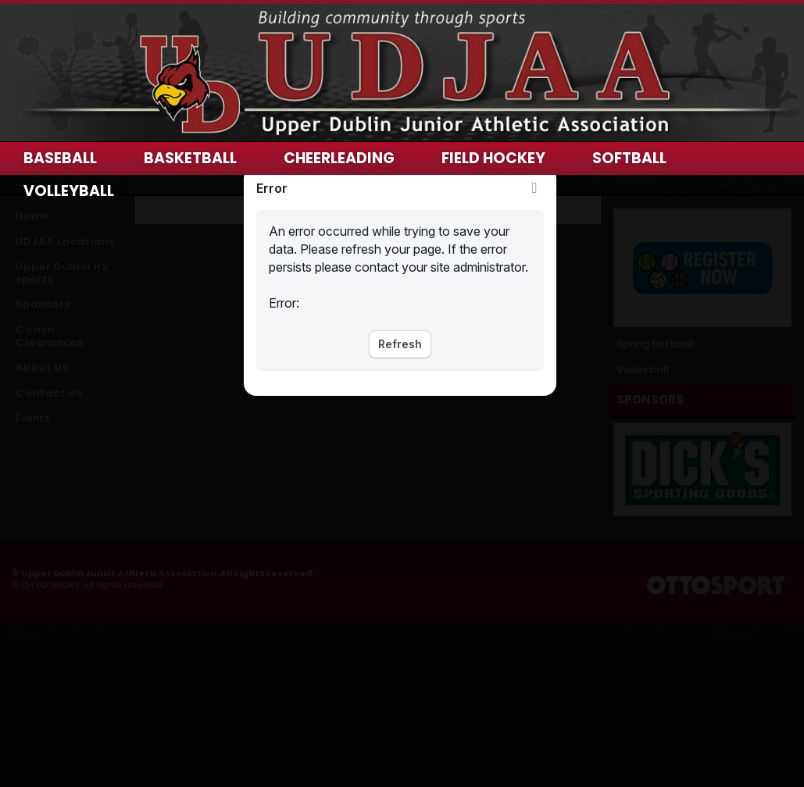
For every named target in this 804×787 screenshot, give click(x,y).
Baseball (60, 158)
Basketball (190, 158)
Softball (629, 158)
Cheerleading (339, 158)
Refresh (400, 344)
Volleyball (68, 190)
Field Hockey (493, 158)
